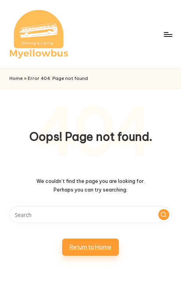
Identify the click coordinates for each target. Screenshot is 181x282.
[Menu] (168, 34)
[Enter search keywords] (90, 214)
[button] (163, 214)
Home (16, 78)
